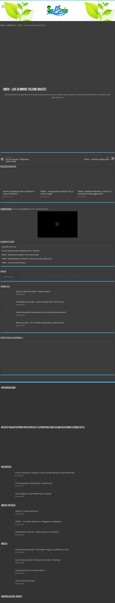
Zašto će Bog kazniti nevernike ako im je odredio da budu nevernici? (41, 312)
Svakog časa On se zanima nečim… (30, 570)
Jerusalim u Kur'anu (9, 247)
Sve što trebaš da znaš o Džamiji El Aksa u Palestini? (21, 251)
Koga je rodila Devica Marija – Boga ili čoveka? (33, 291)
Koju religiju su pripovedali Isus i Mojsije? (33, 493)
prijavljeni (25, 209)
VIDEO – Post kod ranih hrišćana (13, 263)
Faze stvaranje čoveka (25, 581)
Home (3, 25)
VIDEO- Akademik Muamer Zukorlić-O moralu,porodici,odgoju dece (95, 192)
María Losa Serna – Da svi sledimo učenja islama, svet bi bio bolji (39, 323)
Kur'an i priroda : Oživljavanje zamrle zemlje (19, 159)
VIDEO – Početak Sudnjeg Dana (96, 158)
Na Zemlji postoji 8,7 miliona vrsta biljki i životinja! (38, 560)
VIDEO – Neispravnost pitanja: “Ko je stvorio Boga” (20, 255)
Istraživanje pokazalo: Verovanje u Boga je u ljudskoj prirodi (41, 549)
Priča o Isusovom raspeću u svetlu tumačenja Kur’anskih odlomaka (44, 473)
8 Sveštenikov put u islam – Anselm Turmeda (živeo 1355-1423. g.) (40, 302)
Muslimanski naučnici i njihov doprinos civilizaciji (37, 532)
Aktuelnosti (11, 25)
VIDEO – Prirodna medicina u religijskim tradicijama (38, 521)
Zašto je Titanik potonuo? (26, 511)
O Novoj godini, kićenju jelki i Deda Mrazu (33, 483)
